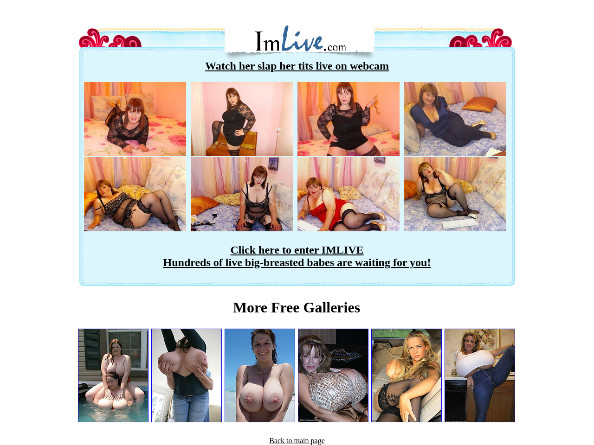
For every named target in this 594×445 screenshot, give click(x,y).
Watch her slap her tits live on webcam (297, 66)
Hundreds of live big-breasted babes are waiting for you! (297, 262)
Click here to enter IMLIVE (296, 250)
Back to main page (297, 441)
